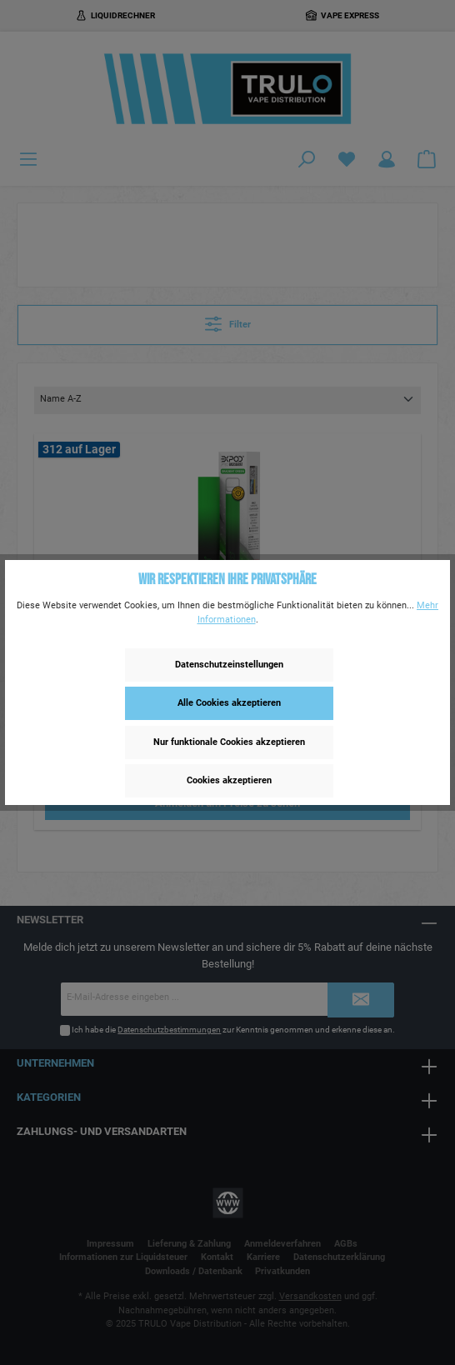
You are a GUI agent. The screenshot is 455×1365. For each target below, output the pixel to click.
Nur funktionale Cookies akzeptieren (229, 742)
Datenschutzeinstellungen (229, 664)
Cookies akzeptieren (229, 780)
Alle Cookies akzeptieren (229, 703)
